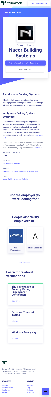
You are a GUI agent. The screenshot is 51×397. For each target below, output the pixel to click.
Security (5, 392)
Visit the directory (25, 262)
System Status (21, 373)
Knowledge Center (27, 371)
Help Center (6, 390)
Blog (28, 388)
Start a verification (39, 3)
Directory (16, 371)
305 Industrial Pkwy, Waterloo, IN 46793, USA (20, 171)
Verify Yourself (25, 70)
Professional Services (11, 163)
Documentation (8, 373)
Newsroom (30, 392)
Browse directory (12, 12)
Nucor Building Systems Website (15, 179)
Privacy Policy (6, 371)
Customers (30, 390)
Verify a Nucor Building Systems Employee (25, 63)
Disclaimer (38, 148)
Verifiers (5, 385)
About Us (30, 385)
